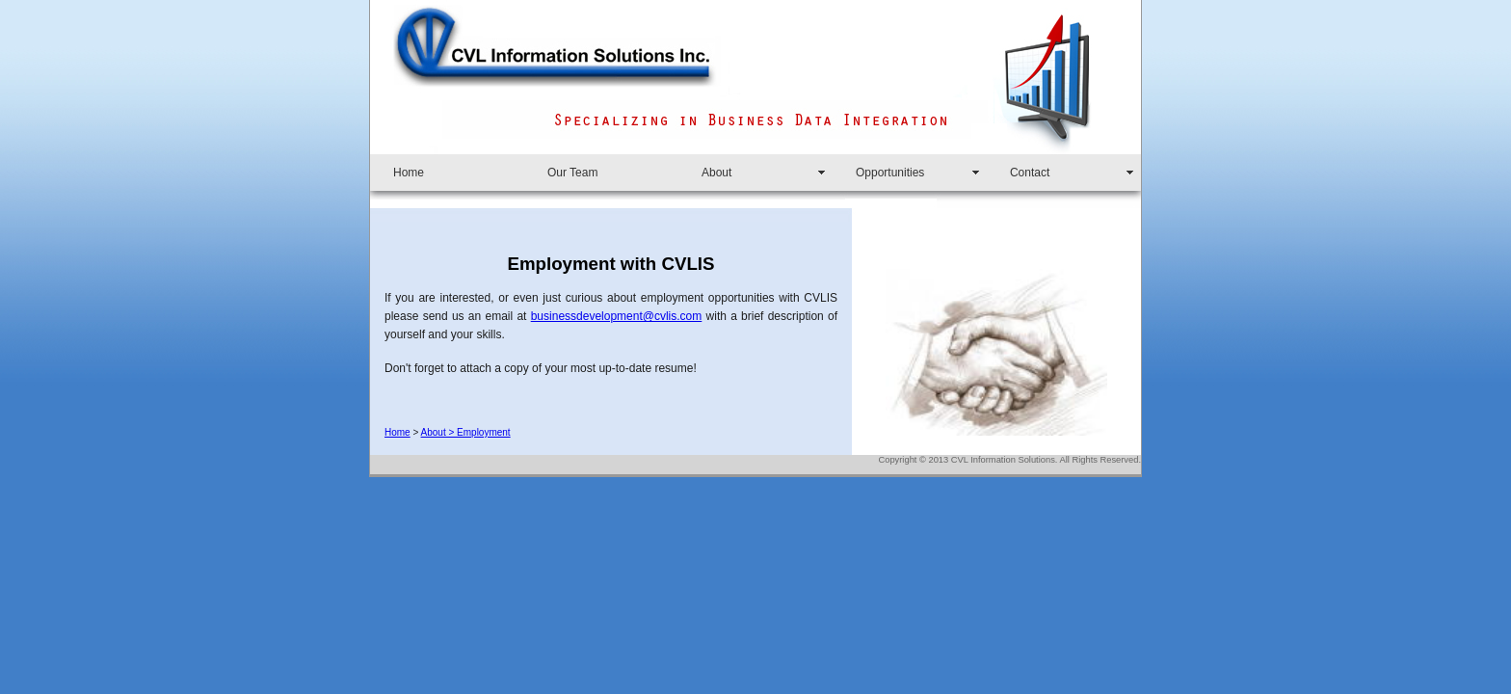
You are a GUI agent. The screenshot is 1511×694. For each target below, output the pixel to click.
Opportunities (890, 172)
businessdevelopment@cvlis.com (616, 316)
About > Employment (466, 432)
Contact (1029, 172)
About (716, 172)
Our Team (572, 172)
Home (408, 172)
